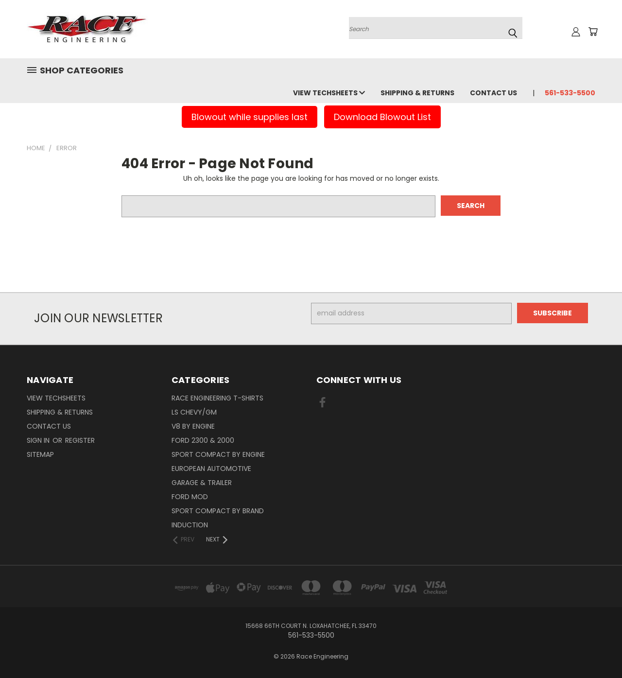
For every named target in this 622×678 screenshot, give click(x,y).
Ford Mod (190, 497)
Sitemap (40, 454)
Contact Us (493, 93)
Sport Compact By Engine (218, 454)
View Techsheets (329, 93)
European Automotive (211, 468)
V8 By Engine (193, 426)
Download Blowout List (382, 117)
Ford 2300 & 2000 (203, 440)
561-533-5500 (570, 93)
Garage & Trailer (202, 482)
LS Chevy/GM (194, 412)
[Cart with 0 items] (593, 31)
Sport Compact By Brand (218, 511)
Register (80, 440)
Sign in (39, 440)
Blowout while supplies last (249, 117)
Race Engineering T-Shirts (217, 398)
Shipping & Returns (417, 93)
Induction (190, 525)
